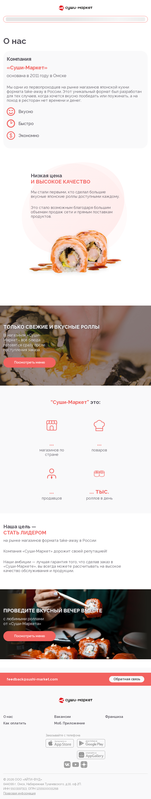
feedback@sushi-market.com (32, 679)
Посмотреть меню (29, 362)
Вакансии (62, 717)
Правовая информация (19, 793)
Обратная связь (127, 679)
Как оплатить (14, 723)
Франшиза (114, 717)
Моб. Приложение (69, 723)
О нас (8, 717)
